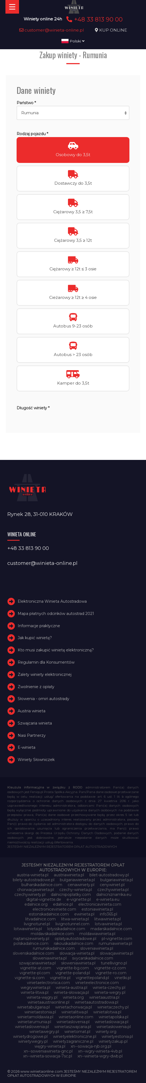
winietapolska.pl (113, 1016)
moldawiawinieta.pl (97, 933)
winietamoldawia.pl (35, 1016)
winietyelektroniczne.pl (74, 1036)
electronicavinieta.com (99, 904)
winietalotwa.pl (107, 1012)
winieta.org (73, 997)
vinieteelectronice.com (97, 982)
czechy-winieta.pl (75, 889)
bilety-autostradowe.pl (33, 879)
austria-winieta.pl (32, 874)
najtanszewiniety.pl (31, 938)
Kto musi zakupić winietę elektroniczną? (56, 650)
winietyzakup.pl (113, 1041)
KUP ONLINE (113, 30)
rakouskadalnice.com (73, 943)
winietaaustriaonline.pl (48, 1002)
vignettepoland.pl (92, 977)
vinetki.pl (122, 977)
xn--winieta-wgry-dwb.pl (100, 1056)
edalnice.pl (63, 904)
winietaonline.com (76, 1016)
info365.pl (108, 914)
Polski (73, 41)
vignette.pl (60, 977)
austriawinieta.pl (69, 874)
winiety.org (106, 1031)
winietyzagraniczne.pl (73, 1041)
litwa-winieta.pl (75, 919)
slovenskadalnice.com (33, 953)
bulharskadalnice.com (41, 884)
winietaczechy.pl (113, 1007)
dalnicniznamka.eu (113, 894)
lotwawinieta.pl (28, 928)
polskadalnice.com (31, 943)
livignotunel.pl (37, 923)
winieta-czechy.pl (109, 987)
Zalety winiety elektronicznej (45, 674)
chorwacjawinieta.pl (35, 889)
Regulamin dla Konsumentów (46, 662)
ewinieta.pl (84, 914)
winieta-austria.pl (71, 987)
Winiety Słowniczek (36, 759)
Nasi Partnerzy (32, 735)
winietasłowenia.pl (114, 1026)
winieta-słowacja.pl (71, 992)
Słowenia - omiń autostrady (43, 698)
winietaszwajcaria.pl (72, 1026)
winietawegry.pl (44, 1031)
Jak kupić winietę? (35, 637)
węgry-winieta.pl (50, 1046)
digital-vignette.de (43, 899)
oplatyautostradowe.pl (75, 938)
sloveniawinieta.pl (96, 948)
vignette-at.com (35, 968)
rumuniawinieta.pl (115, 943)
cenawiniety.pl (81, 884)
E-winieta (26, 747)
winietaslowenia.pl (32, 1026)
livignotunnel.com (72, 923)
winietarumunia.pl (34, 1021)
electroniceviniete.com (54, 909)
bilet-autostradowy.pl (109, 874)
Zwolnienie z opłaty (36, 686)
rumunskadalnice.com (54, 948)
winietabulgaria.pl (33, 1007)
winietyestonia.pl (117, 1036)
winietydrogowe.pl (30, 1036)
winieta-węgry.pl (42, 997)
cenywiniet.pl (112, 884)
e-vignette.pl (79, 899)
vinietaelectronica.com (48, 982)
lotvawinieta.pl (108, 923)
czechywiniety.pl (29, 894)
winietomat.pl (77, 1031)
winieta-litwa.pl (34, 992)
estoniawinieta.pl (97, 909)
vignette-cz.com (110, 968)
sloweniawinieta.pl (50, 958)
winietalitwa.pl (74, 1012)
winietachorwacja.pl (73, 1007)
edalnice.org (36, 904)
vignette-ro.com (110, 972)
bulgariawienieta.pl (77, 879)
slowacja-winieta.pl (77, 953)
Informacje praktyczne (39, 625)
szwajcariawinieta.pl (37, 963)
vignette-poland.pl (72, 972)
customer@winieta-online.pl (51, 30)
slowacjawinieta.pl (116, 953)
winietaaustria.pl (104, 997)
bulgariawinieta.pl (116, 879)
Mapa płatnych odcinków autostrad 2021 (56, 613)
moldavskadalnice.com (52, 933)
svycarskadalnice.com (92, 958)
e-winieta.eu (107, 899)
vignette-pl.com (35, 972)
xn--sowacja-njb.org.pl (91, 1046)
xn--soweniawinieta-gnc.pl (48, 1051)
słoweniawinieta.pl (78, 963)
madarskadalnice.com (111, 928)
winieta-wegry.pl (109, 992)
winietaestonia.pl (40, 1012)
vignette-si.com (30, 977)
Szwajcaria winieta (35, 723)
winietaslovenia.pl (73, 1021)
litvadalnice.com (40, 919)
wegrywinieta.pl (35, 987)
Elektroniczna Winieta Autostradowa (52, 601)
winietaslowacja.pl (111, 1021)
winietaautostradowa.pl (96, 1002)
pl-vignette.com (117, 938)
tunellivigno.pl (114, 963)
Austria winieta (31, 710)
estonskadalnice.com (49, 914)
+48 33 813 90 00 (94, 19)
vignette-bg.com (73, 968)
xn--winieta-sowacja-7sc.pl (47, 1056)
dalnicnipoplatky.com (71, 894)
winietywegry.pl (33, 1041)
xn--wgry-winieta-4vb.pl (100, 1051)
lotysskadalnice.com (66, 928)
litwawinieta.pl (107, 919)
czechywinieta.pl (113, 889)
